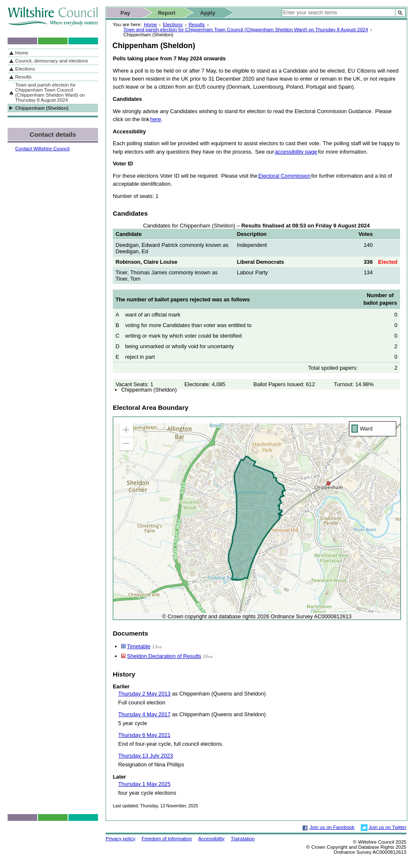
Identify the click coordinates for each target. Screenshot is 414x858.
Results (196, 24)
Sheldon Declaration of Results (164, 656)
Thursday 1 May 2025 (144, 784)
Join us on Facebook (332, 827)
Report (166, 13)
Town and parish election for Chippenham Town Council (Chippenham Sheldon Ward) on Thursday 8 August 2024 (245, 29)
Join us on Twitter (387, 827)
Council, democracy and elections (51, 60)
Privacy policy (120, 838)
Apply (207, 13)
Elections (172, 24)
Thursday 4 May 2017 (144, 714)
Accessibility (211, 838)
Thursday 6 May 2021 (144, 735)
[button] (126, 430)
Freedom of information (167, 838)
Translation (243, 838)
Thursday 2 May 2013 (144, 693)
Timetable (138, 646)
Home (150, 24)
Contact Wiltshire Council (42, 148)
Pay (125, 13)
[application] (256, 518)
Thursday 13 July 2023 (145, 755)
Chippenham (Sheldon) (41, 108)
